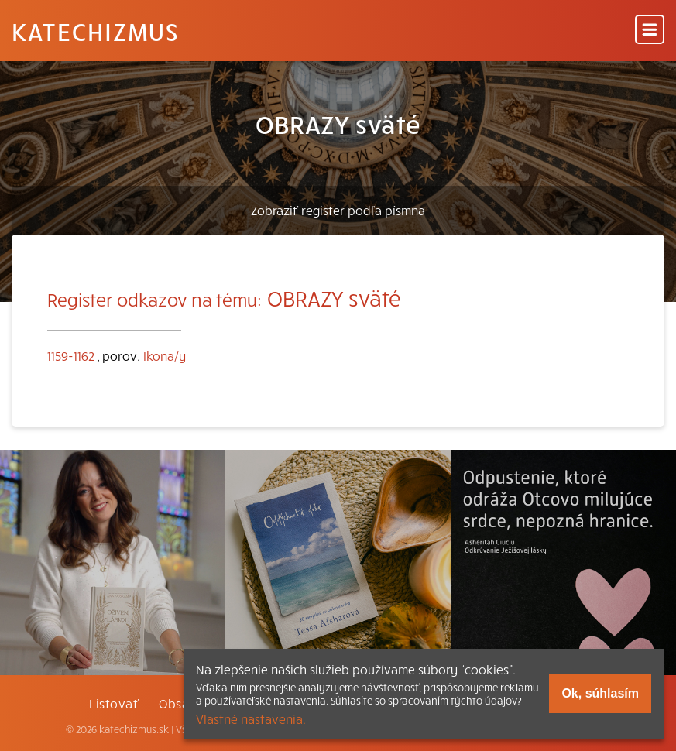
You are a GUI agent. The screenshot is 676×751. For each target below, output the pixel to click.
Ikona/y (164, 355)
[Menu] (649, 30)
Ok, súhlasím (600, 693)
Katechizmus (95, 30)
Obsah (177, 703)
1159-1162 (70, 355)
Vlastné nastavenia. (251, 718)
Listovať (114, 703)
